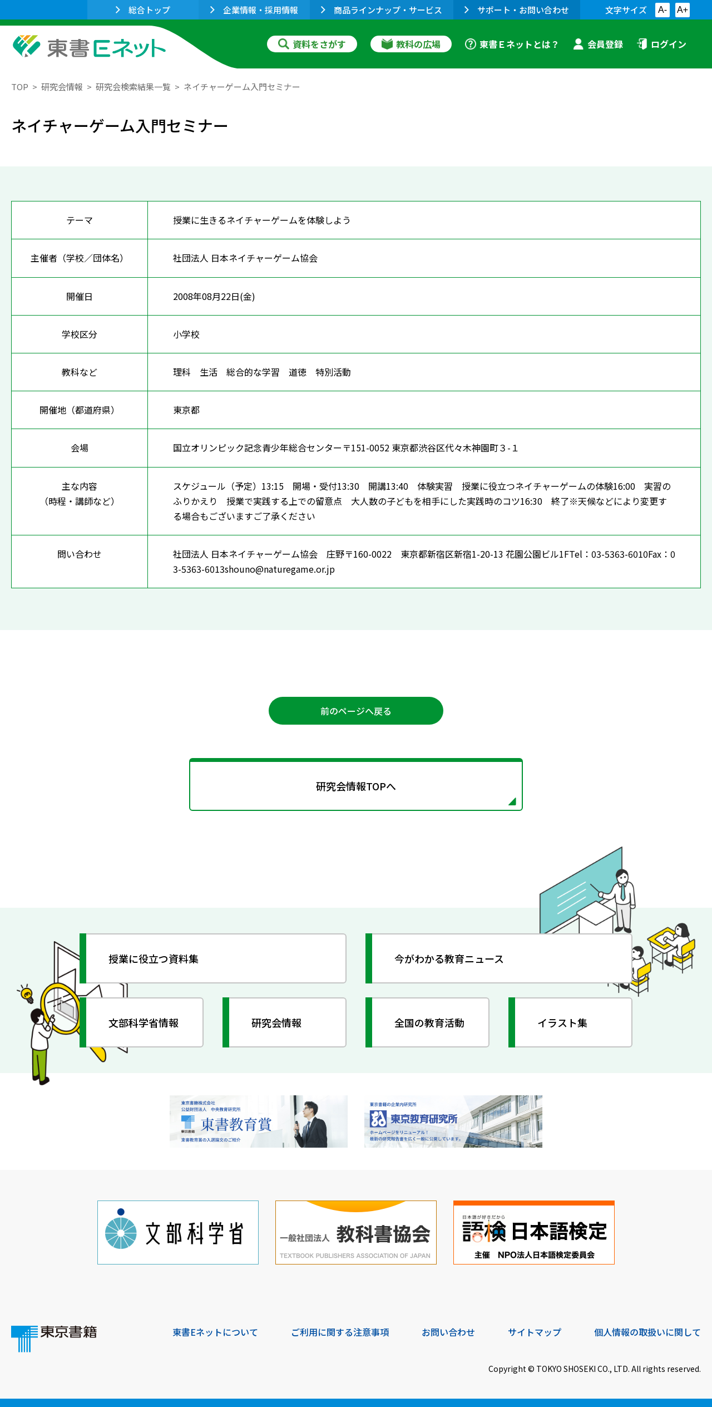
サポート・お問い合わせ (516, 10)
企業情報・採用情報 (254, 10)
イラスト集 (562, 1022)
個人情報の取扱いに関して (647, 1332)
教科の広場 (411, 44)
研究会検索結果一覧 (133, 86)
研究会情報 (62, 86)
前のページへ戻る (356, 710)
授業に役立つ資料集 (153, 958)
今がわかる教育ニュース (449, 958)
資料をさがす (312, 44)
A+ (682, 9)
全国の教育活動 (429, 1022)
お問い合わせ (448, 1332)
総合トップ (143, 10)
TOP (19, 86)
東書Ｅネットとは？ (512, 44)
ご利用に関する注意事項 (340, 1332)
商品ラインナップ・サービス (381, 10)
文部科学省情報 (143, 1022)
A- (662, 9)
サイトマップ (534, 1332)
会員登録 (598, 44)
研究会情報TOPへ (356, 786)
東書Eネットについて (215, 1332)
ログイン (661, 44)
